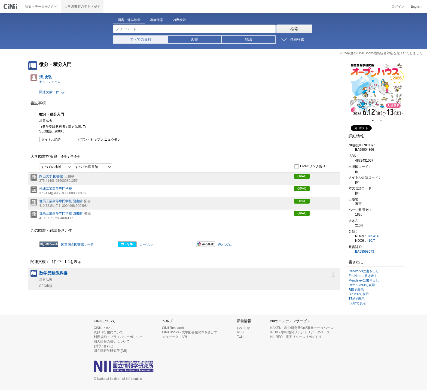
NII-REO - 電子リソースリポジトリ (296, 337)
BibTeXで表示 (359, 294)
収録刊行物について (108, 332)
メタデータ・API (174, 337)
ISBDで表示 (357, 303)
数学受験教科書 (53, 273)
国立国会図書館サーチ (77, 244)
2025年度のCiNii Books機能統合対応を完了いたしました (381, 53)
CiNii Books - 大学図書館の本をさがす (190, 332)
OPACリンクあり (309, 166)
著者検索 (156, 20)
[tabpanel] (376, 90)
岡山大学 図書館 (51, 176)
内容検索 (179, 20)
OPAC (301, 176)
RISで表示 (356, 290)
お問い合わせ (103, 346)
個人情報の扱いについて (112, 341)
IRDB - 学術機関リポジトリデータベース (300, 332)
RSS (240, 332)
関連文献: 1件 (49, 92)
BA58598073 (364, 251)
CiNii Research (173, 328)
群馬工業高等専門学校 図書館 (61, 201)
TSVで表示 (357, 299)
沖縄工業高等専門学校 (55, 189)
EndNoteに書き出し (363, 276)
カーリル (145, 244)
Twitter (241, 337)
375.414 (373, 236)
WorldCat (224, 244)
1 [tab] (375, 120)
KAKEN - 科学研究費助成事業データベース (301, 328)
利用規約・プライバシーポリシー (118, 337)
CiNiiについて (104, 328)
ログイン (397, 6)
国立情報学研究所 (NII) (110, 351)
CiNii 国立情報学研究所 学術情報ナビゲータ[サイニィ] (11, 6)
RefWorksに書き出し (364, 271)
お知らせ (243, 328)
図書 (194, 39)
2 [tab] (383, 120)
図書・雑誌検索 (129, 20)
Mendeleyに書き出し (364, 280)
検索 (294, 28)
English (416, 6)
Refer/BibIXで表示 (362, 285)
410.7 (371, 241)
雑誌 (248, 39)
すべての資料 (140, 39)
